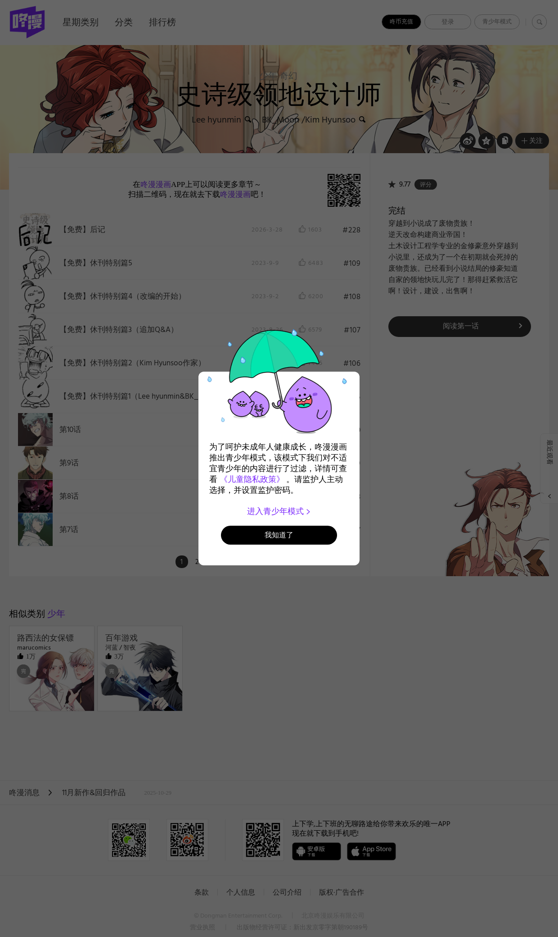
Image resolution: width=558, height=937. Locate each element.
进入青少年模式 (279, 511)
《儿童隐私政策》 (252, 479)
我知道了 (279, 535)
